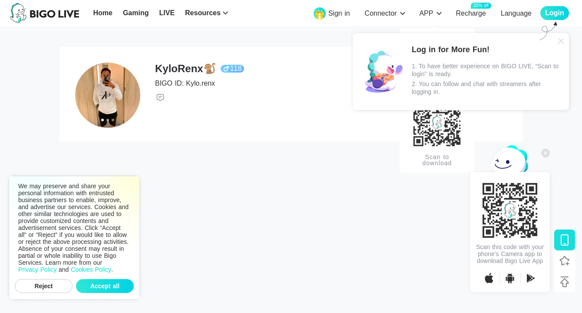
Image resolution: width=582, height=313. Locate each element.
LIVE (167, 13)
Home (102, 13)
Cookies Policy (91, 269)
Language (516, 13)
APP (426, 13)
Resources (203, 13)
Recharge (471, 13)
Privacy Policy (37, 269)
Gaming (136, 13)
